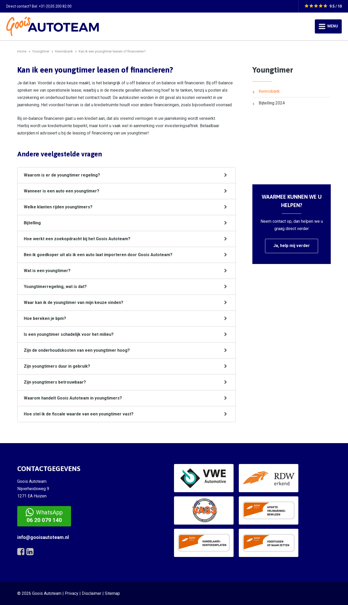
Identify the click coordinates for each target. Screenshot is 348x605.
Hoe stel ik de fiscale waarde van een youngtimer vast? (79, 414)
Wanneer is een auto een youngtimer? (61, 191)
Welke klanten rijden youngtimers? (58, 206)
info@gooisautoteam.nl (43, 537)
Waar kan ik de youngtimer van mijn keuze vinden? (73, 302)
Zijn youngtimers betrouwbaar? (55, 382)
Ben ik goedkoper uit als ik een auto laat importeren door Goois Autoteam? (98, 254)
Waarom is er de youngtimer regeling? (62, 175)
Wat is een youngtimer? (47, 270)
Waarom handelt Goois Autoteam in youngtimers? (73, 398)
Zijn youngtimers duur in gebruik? (57, 366)
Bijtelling (32, 222)
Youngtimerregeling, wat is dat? (55, 286)
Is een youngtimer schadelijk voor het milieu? (69, 334)
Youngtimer (272, 69)
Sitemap (112, 593)
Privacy (71, 593)
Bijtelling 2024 (272, 103)
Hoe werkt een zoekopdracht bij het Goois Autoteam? (77, 238)
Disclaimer (91, 593)
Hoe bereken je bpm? (45, 318)
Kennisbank (269, 91)
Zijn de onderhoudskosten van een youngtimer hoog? (77, 350)
